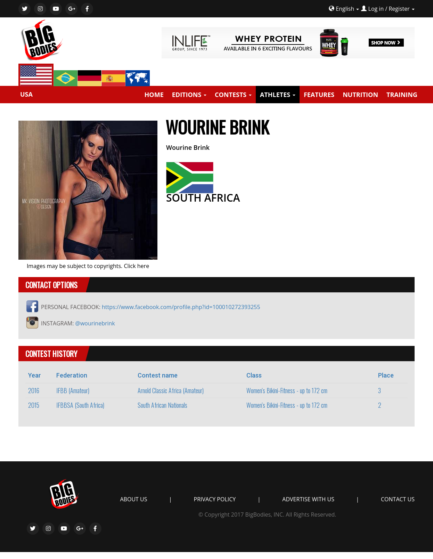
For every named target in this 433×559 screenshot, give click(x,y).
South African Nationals (162, 405)
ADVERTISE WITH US (308, 499)
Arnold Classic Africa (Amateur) (171, 390)
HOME (154, 94)
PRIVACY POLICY (215, 499)
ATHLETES (277, 94)
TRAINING (401, 94)
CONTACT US (398, 499)
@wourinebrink (95, 323)
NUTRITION (360, 94)
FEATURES (319, 94)
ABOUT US (133, 499)
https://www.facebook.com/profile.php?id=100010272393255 (181, 307)
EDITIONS (189, 94)
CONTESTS (233, 94)
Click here (136, 266)
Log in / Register (389, 9)
